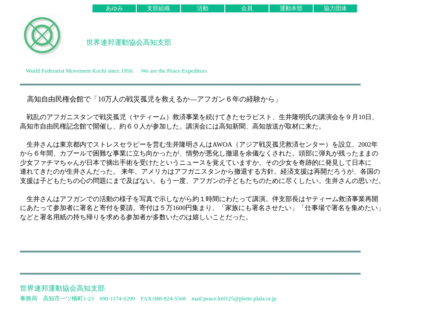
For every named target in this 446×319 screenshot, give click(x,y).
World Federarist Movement (58, 70)
